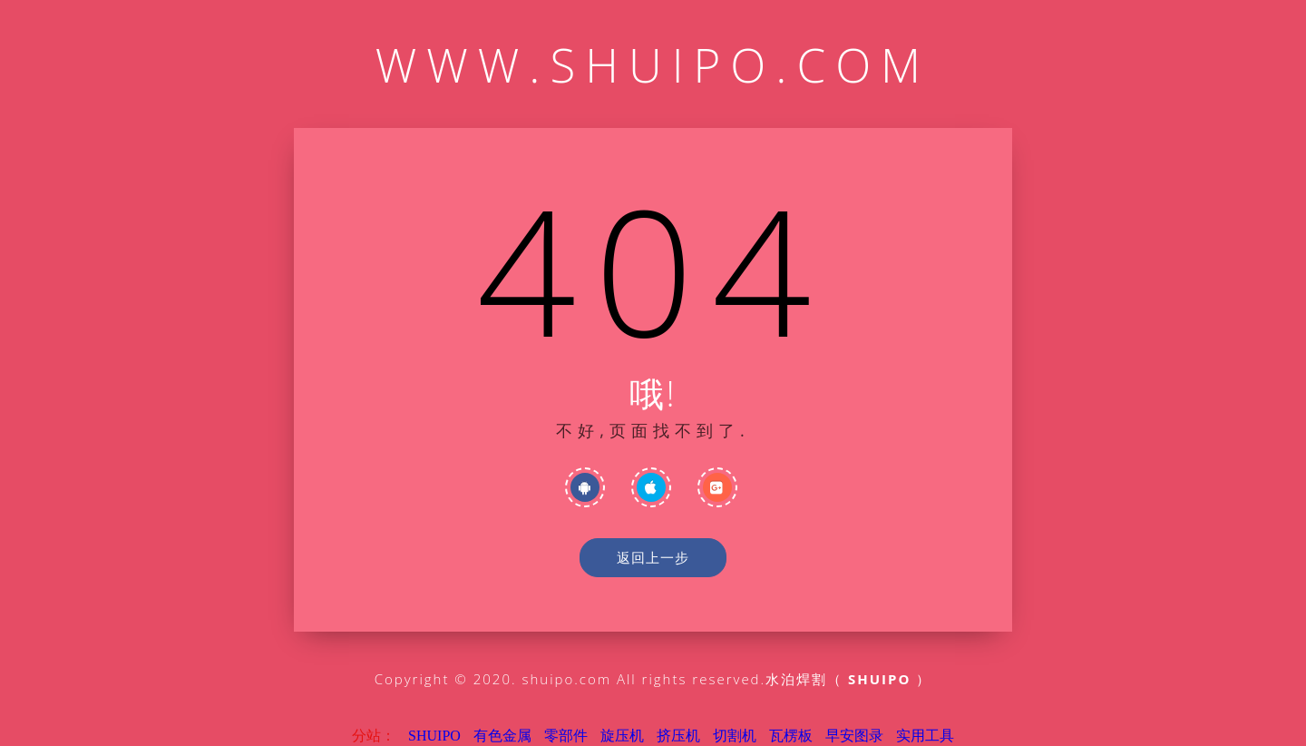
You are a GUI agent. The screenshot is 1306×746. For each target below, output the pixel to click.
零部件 (566, 735)
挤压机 (678, 735)
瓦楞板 (791, 735)
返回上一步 (653, 557)
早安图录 (854, 735)
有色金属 (502, 735)
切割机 (734, 735)
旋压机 (622, 735)
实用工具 (925, 735)
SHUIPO (434, 735)
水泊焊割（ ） (848, 679)
